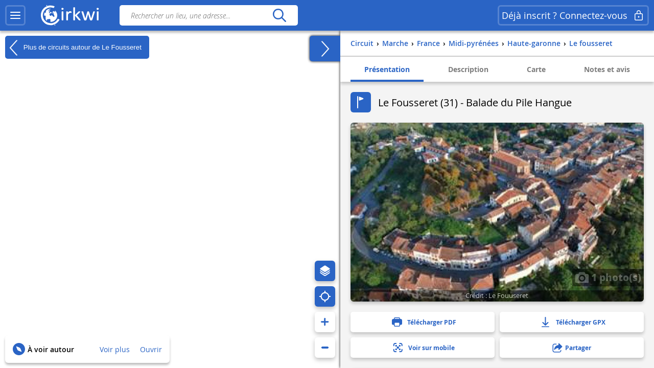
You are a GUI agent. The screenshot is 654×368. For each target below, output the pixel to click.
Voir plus (115, 349)
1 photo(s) (608, 277)
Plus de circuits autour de (73, 47)
